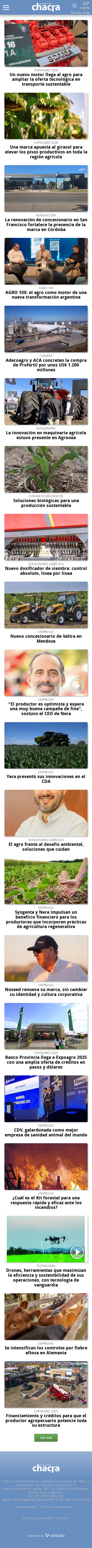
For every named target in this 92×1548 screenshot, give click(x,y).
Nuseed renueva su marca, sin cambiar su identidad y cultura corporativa (46, 992)
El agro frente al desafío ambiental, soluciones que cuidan (46, 847)
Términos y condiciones (56, 1507)
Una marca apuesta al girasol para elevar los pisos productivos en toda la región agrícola (46, 152)
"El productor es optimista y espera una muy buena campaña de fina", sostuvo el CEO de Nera (46, 709)
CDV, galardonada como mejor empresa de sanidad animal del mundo (46, 1132)
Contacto (63, 1518)
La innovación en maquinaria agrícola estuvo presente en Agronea (46, 435)
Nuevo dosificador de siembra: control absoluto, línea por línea (46, 571)
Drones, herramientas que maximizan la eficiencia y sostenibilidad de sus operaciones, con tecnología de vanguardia (46, 1277)
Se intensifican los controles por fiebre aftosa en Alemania (46, 1350)
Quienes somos (26, 1507)
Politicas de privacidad (38, 1518)
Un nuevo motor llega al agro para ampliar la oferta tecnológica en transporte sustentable (46, 79)
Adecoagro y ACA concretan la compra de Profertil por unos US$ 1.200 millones (46, 365)
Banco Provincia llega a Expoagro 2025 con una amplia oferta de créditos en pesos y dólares (46, 1062)
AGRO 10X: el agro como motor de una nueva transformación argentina (46, 295)
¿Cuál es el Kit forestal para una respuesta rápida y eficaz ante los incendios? (46, 1202)
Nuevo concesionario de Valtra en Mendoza (46, 639)
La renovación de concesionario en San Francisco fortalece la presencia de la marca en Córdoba (46, 224)
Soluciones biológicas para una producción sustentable (46, 503)
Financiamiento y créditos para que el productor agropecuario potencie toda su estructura (46, 1420)
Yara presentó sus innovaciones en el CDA (46, 779)
